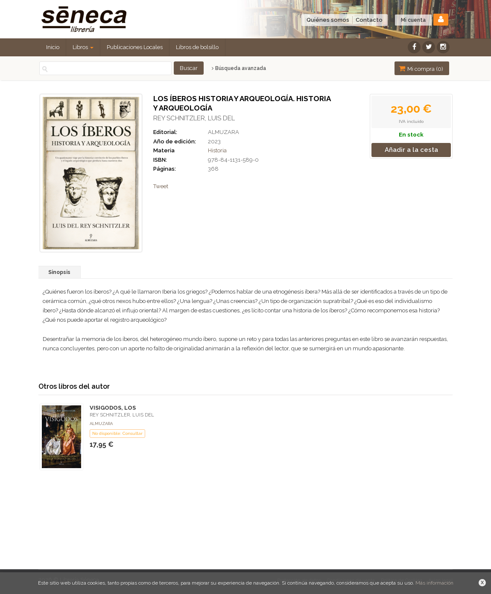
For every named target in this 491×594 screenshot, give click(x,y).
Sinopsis (59, 272)
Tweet (160, 186)
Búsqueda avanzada (239, 68)
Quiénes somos (328, 20)
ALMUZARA (223, 132)
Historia (217, 150)
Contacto (369, 20)
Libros (83, 47)
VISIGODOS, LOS (113, 408)
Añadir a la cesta (411, 150)
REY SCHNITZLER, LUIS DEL (194, 118)
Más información (434, 583)
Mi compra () (421, 68)
